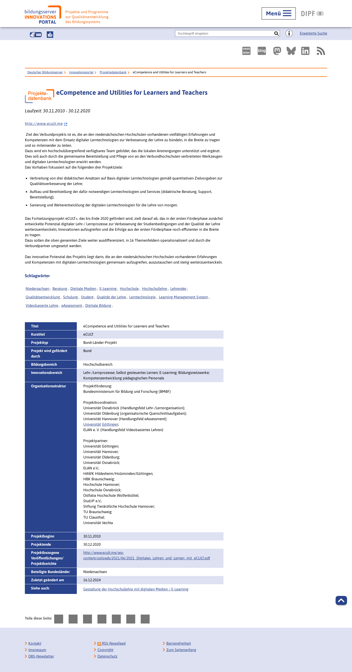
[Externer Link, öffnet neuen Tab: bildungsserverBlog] (261, 50)
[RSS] (320, 50)
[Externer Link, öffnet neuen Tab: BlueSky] (291, 50)
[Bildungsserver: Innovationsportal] (66, 14)
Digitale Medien (83, 288)
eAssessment (71, 305)
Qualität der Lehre (111, 297)
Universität (92, 424)
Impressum (37, 650)
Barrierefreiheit (178, 643)
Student (87, 297)
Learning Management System (183, 297)
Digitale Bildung (98, 305)
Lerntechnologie (142, 297)
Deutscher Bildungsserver (45, 72)
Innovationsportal (81, 72)
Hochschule (129, 288)
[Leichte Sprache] (50, 34)
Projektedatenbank (113, 72)
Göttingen (110, 424)
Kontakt (34, 643)
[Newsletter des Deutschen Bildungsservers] (246, 50)
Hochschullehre (154, 288)
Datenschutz (107, 656)
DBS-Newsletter (41, 656)
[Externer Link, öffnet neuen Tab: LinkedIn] (305, 50)
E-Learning (108, 288)
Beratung (59, 288)
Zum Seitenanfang (181, 650)
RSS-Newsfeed (111, 643)
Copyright (105, 650)
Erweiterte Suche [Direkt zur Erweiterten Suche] (313, 33)
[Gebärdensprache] (36, 34)
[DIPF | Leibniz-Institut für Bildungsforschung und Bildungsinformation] (312, 13)
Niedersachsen (37, 288)
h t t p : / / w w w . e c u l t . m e (46, 123)
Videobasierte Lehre (42, 305)
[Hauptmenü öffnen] (279, 13)
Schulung (70, 297)
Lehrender (178, 288)
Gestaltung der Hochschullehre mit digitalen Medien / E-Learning (135, 589)
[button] (341, 600)
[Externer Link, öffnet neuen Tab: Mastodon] (277, 50)
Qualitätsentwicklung (43, 297)
